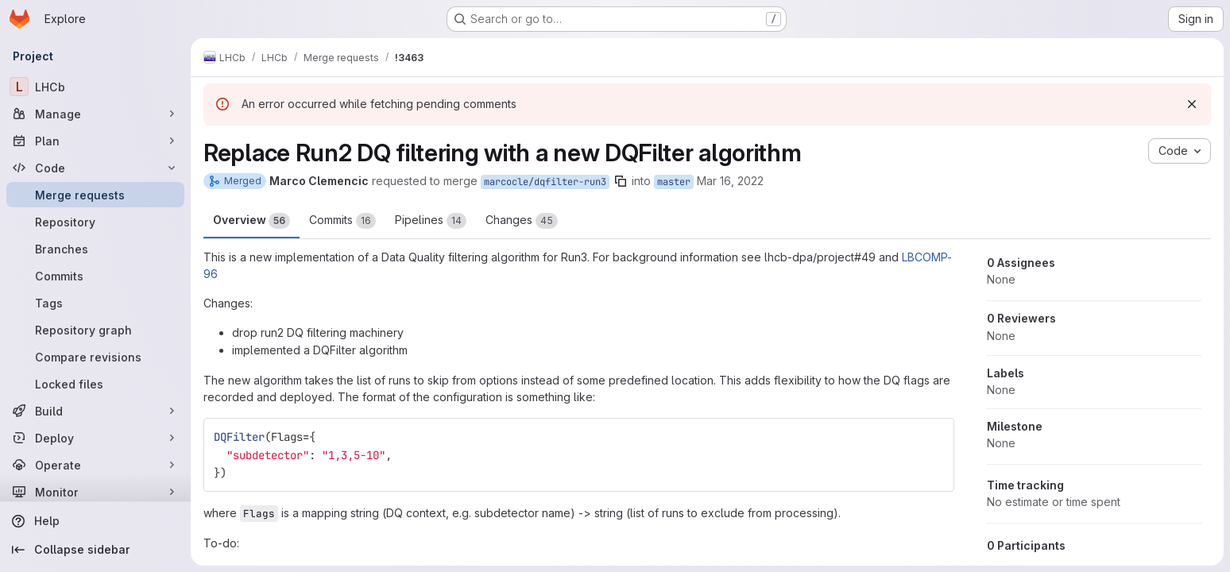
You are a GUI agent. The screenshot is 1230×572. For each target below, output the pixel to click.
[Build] (95, 410)
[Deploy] (95, 437)
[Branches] (95, 248)
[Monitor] (95, 491)
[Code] (95, 167)
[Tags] (95, 302)
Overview (251, 221)
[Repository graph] (95, 329)
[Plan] (95, 140)
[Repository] (95, 221)
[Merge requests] (95, 194)
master (673, 182)
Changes (521, 221)
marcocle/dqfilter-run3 (545, 182)
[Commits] (95, 275)
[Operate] (95, 464)
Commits (342, 221)
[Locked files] (95, 383)
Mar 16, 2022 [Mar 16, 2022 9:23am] (730, 180)
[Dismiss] (1191, 104)
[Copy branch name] (620, 181)
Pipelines (430, 221)
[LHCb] (95, 86)
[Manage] (95, 113)
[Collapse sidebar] (95, 549)
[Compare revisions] (95, 356)
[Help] (95, 521)
